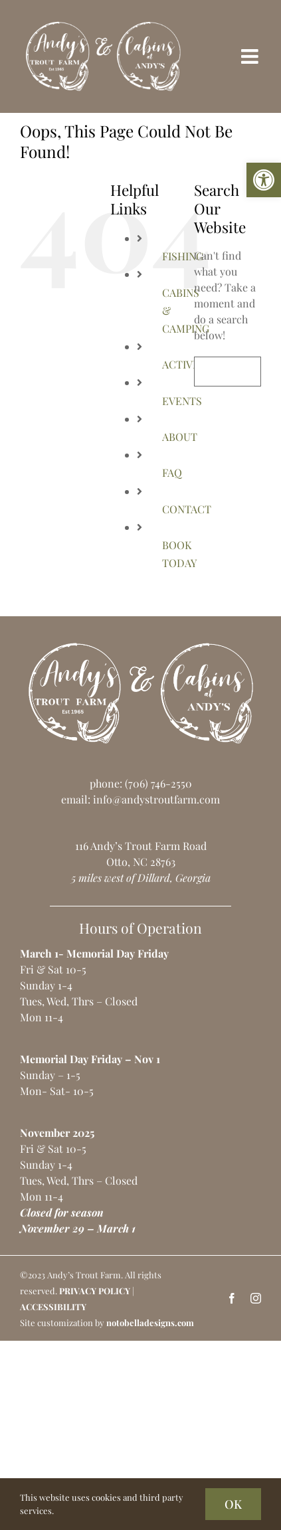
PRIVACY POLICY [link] (94, 1290)
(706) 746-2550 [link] (158, 783)
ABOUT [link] (179, 437)
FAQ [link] (172, 472)
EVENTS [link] (182, 401)
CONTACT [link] (186, 509)
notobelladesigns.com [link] (150, 1322)
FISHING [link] (182, 256)
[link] (263, 180)
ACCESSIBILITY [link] (53, 1306)
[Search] (209, 371)
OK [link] (233, 1504)
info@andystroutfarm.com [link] (156, 799)
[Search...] (227, 371)
